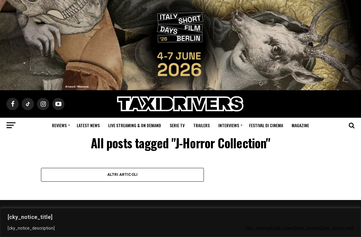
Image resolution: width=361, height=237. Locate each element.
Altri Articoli (122, 174)
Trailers (201, 125)
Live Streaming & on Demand (134, 125)
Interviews (228, 125)
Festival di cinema (266, 125)
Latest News (88, 125)
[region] (180, 222)
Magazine (300, 125)
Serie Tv (177, 125)
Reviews (59, 125)
